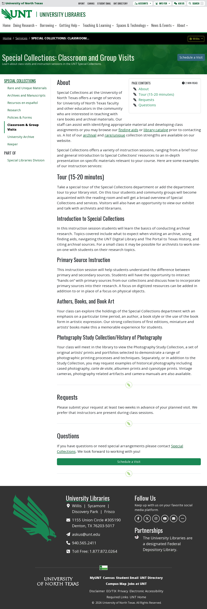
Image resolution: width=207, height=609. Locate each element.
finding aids (128, 129)
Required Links (117, 597)
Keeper (12, 144)
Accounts (141, 3)
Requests (146, 99)
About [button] (182, 25)
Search (196, 3)
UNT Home (138, 597)
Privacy (123, 591)
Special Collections (20, 81)
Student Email (104, 3)
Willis (77, 505)
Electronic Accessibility (146, 591)
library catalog (156, 129)
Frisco (109, 511)
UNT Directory (121, 3)
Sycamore (97, 505)
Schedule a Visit (191, 57)
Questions (147, 105)
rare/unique (115, 135)
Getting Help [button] (69, 25)
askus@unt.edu (86, 534)
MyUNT (81, 3)
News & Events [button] (162, 25)
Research (14, 110)
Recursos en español (22, 103)
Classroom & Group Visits (23, 127)
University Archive (20, 137)
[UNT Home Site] (34, 518)
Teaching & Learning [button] (98, 25)
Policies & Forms (19, 117)
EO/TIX (111, 591)
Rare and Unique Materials (27, 88)
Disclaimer (97, 591)
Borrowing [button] (48, 25)
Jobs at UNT (137, 584)
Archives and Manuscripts (26, 95)
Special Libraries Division (25, 160)
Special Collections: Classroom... (60, 38)
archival (89, 135)
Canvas (90, 3)
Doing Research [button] (25, 25)
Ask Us (179, 3)
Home (6, 25)
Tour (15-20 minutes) (156, 94)
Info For (161, 3)
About (144, 88)
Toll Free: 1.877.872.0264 (94, 551)
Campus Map (116, 584)
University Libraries (63, 14)
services (21, 38)
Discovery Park (85, 511)
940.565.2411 (84, 542)
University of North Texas (22, 3)
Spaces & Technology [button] (132, 25)
